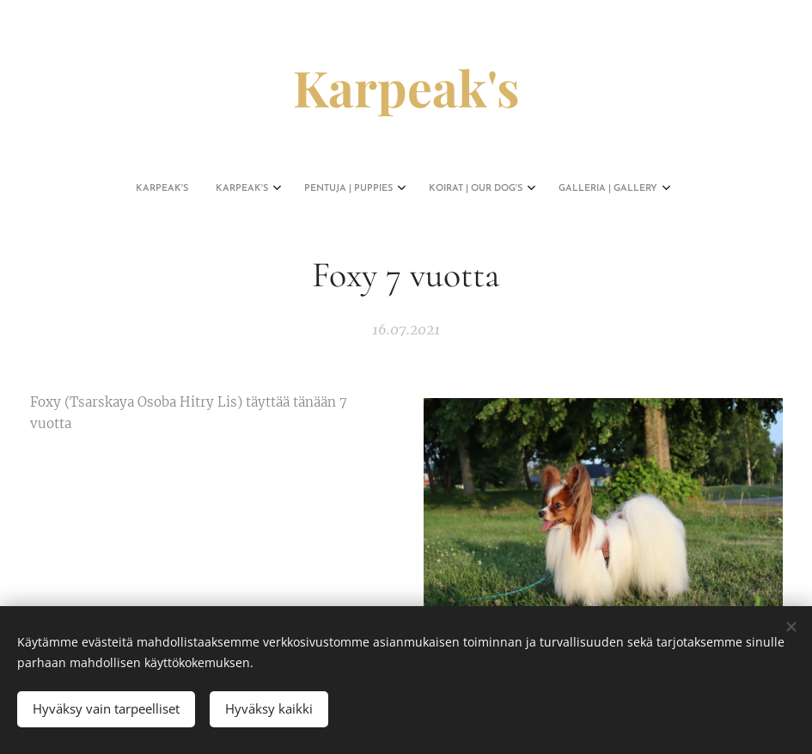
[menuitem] (335, 189)
